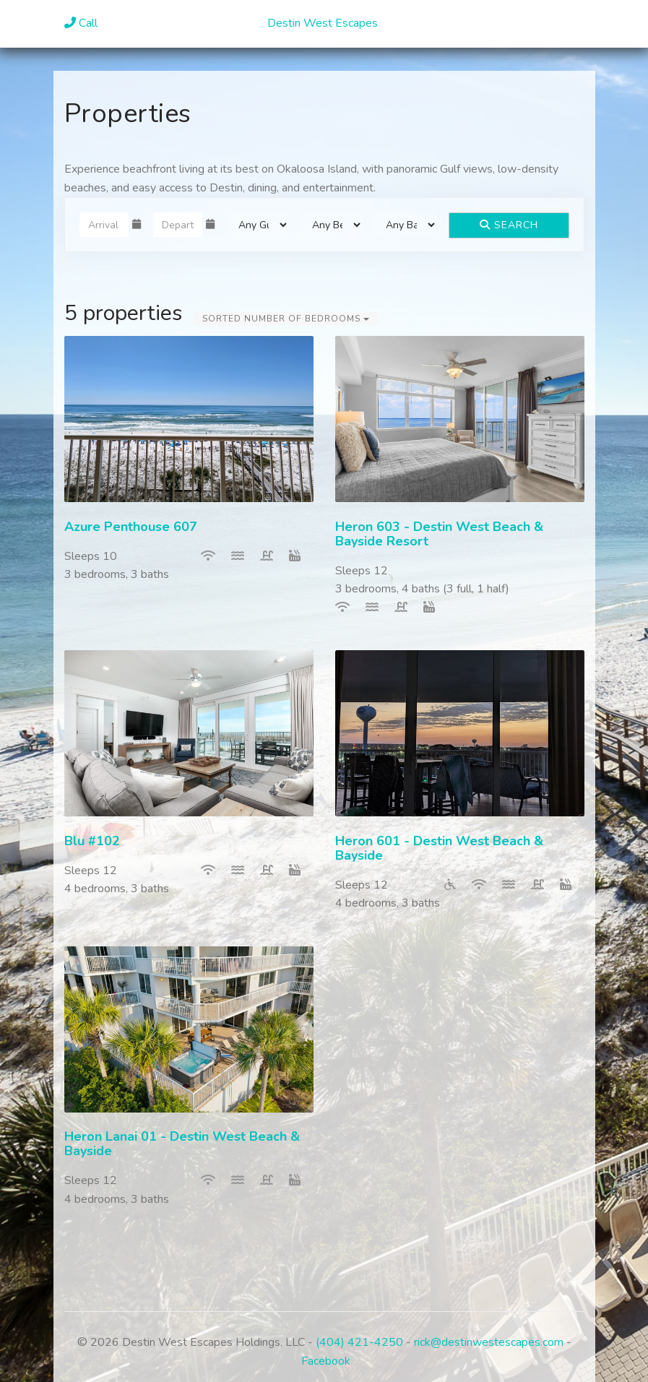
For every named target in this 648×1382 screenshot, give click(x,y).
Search (509, 225)
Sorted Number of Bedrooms (285, 318)
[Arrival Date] (104, 224)
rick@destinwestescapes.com (488, 1342)
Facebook (325, 1361)
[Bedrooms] (332, 224)
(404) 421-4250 (359, 1342)
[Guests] (258, 224)
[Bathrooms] (405, 224)
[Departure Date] (177, 224)
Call (81, 23)
